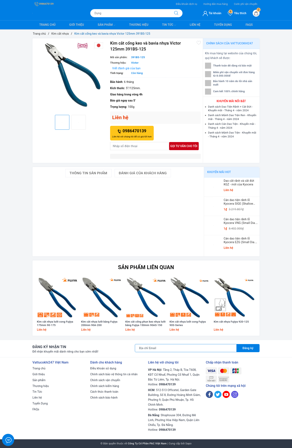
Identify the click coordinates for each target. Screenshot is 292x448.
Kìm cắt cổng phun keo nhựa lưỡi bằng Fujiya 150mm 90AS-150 (145, 323)
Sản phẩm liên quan (146, 267)
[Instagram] (234, 394)
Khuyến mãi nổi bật (231, 101)
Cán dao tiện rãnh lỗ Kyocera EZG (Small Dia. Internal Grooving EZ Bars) (241, 240)
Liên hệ (195, 24)
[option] (70, 76)
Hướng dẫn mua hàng (215, 4)
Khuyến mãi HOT (219, 172)
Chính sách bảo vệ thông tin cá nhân (114, 374)
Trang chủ (47, 24)
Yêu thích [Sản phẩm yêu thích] (237, 13)
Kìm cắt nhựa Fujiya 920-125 (231, 321)
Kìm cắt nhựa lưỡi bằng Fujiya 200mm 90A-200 (99, 323)
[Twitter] (217, 394)
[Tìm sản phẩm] (130, 13)
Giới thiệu (76, 24)
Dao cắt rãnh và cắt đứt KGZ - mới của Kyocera (239, 182)
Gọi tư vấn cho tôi (184, 146)
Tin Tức (169, 25)
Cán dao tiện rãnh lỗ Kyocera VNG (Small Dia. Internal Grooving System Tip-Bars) (240, 221)
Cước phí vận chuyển (245, 4)
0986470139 (44, 4)
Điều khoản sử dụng (103, 368)
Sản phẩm (107, 25)
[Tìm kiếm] (176, 13)
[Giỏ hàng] (256, 13)
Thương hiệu (138, 24)
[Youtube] (226, 394)
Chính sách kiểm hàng (104, 386)
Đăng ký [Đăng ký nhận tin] (248, 348)
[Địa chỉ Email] (186, 348)
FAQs (249, 24)
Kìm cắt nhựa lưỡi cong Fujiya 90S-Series (188, 323)
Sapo (188, 443)
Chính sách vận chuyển (105, 380)
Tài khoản (212, 13)
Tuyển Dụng (223, 24)
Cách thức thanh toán (104, 391)
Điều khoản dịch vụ (186, 4)
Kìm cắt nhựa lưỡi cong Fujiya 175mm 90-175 (55, 323)
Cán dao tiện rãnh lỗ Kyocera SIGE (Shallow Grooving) (238, 201)
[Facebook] (209, 394)
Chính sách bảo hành (104, 397)
